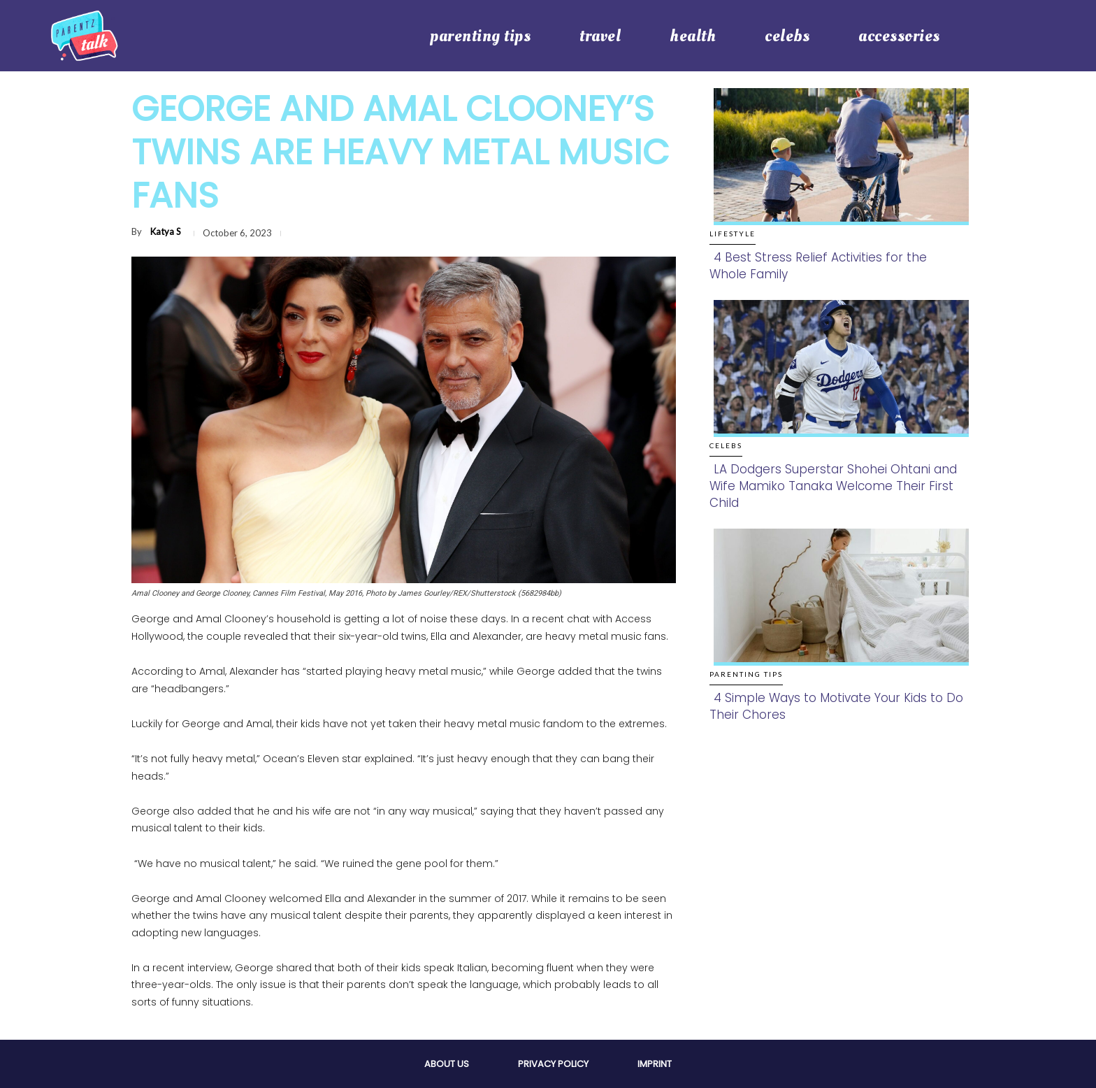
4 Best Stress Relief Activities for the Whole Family (818, 265)
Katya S (165, 231)
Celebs (725, 445)
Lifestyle (732, 233)
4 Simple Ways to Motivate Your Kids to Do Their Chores (836, 706)
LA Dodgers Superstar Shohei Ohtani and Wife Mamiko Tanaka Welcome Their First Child (833, 486)
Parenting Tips (746, 674)
